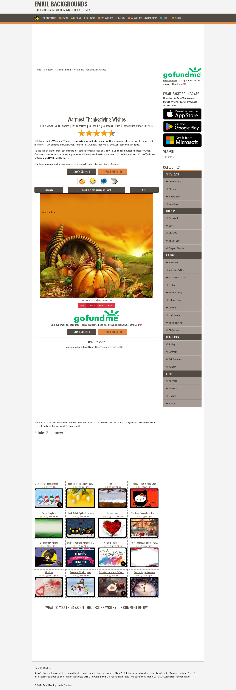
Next (144, 190)
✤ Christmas (172, 330)
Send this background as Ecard (96, 190)
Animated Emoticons (74, 163)
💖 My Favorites (135, 18)
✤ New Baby (173, 196)
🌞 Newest (63, 18)
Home (37, 69)
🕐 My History (150, 18)
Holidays (49, 69)
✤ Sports (170, 403)
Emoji (89, 163)
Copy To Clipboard (81, 171)
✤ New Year (172, 262)
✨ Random (120, 18)
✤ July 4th (171, 307)
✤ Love (170, 225)
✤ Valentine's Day (175, 269)
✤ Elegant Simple (175, 248)
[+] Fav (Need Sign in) (112, 171)
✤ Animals (171, 380)
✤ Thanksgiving (174, 322)
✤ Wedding (172, 204)
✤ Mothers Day (174, 292)
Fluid (110, 305)
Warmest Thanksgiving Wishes (90, 69)
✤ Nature (171, 395)
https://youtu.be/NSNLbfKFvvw (110, 346)
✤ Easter (170, 284)
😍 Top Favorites (105, 18)
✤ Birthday (172, 189)
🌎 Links (164, 18)
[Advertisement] (147, 7)
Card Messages (112, 163)
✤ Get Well (172, 218)
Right (101, 305)
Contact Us (70, 685)
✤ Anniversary (173, 181)
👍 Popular (75, 18)
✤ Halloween (173, 315)
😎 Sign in (176, 18)
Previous (49, 190)
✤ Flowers (171, 388)
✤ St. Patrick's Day (176, 277)
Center (91, 305)
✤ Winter (171, 366)
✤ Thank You (173, 240)
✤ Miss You (172, 233)
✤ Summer (171, 351)
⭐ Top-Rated (89, 18)
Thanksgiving (64, 69)
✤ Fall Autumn (173, 359)
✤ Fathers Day (173, 300)
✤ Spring (170, 344)
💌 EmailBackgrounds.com (101, 300)
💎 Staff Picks (49, 18)
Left (82, 305)
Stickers (98, 163)
